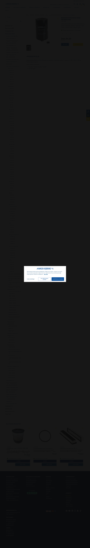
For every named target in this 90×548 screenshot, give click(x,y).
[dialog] (45, 274)
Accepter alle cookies (58, 279)
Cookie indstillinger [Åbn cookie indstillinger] (31, 279)
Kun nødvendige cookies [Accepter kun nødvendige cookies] (44, 279)
